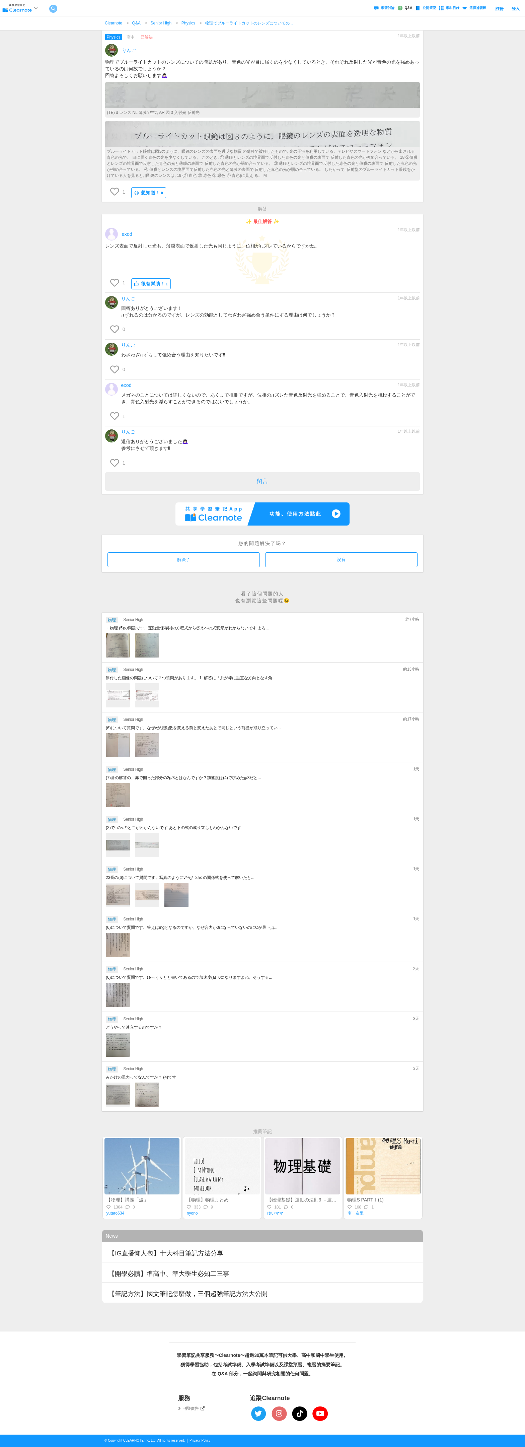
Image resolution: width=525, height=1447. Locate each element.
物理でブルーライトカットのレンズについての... (249, 23)
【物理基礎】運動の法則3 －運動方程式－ (311, 1199)
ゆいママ (275, 1213)
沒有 (341, 559)
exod (127, 234)
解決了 (183, 559)
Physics (188, 23)
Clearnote (113, 23)
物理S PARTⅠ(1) (365, 1199)
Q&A (136, 23)
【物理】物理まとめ (207, 1199)
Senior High (160, 23)
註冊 (500, 8)
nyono (192, 1213)
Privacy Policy (200, 1440)
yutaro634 (115, 1213)
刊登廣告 (194, 1408)
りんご (129, 50)
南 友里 (356, 1213)
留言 (262, 481)
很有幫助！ (151, 283)
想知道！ (148, 192)
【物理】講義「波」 (127, 1199)
